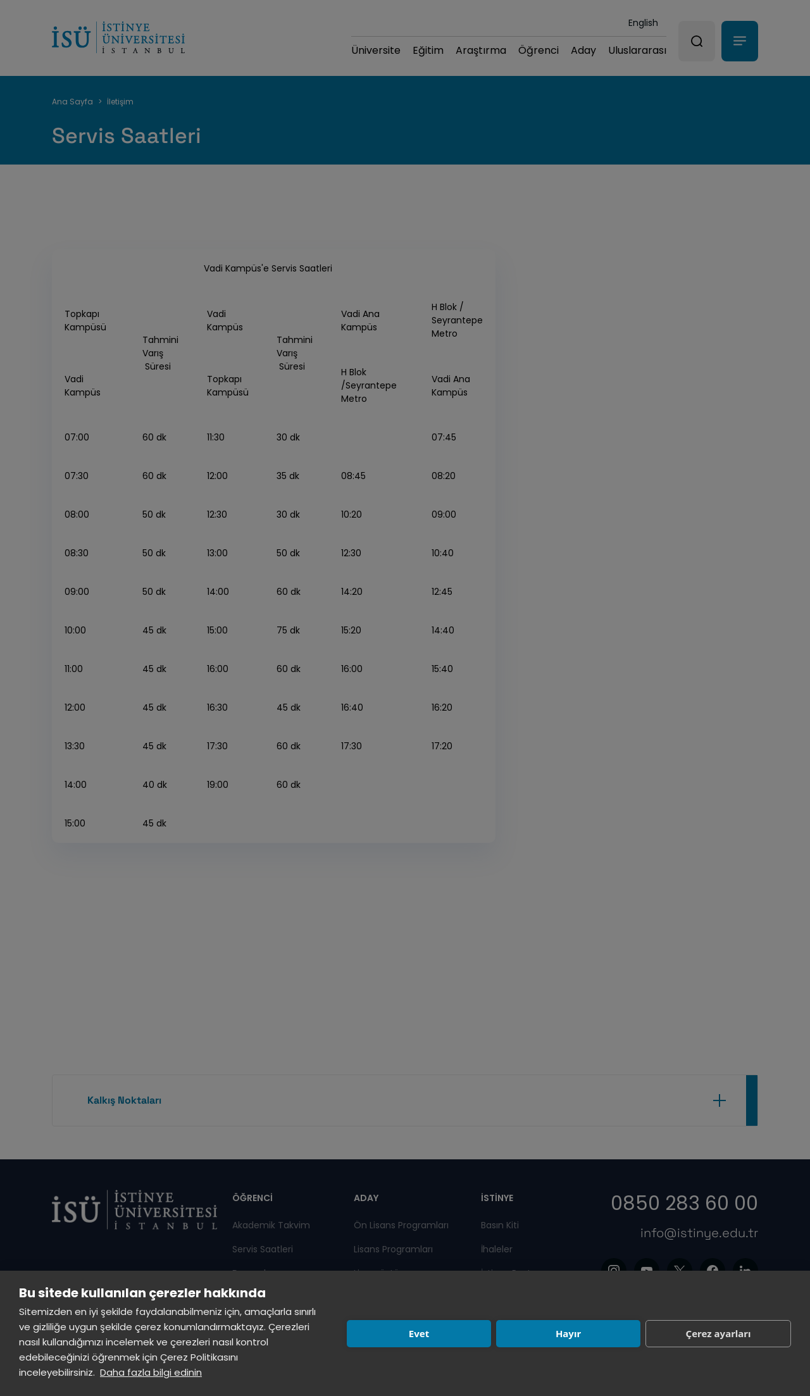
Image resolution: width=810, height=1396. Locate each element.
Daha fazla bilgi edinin (151, 1372)
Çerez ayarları (718, 1333)
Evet (419, 1333)
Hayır (568, 1333)
